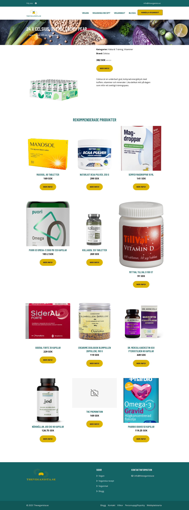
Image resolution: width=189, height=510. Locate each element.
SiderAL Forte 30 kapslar (48, 347)
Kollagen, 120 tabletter (94, 250)
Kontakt (111, 505)
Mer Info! (104, 68)
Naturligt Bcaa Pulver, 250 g (94, 174)
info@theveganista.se (152, 3)
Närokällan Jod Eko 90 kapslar (48, 426)
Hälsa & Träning (115, 49)
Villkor (120, 505)
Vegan (85, 13)
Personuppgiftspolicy (135, 505)
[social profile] (36, 3)
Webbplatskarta (154, 505)
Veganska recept (101, 13)
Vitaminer (128, 49)
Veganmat (119, 13)
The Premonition (94, 411)
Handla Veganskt (150, 12)
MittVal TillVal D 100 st (141, 272)
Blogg (132, 13)
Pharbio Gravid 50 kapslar (141, 426)
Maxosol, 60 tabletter (48, 174)
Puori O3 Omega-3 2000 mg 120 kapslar (48, 250)
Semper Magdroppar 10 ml (141, 174)
